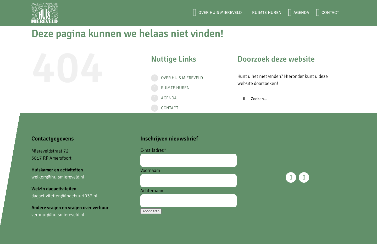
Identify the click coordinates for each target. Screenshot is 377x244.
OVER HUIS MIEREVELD (182, 77)
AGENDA (169, 98)
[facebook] (291, 177)
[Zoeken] (244, 98)
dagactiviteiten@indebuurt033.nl (64, 196)
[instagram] (304, 177)
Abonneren (150, 211)
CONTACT (169, 108)
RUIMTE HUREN (175, 87)
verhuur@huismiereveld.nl (57, 215)
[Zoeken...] (287, 98)
